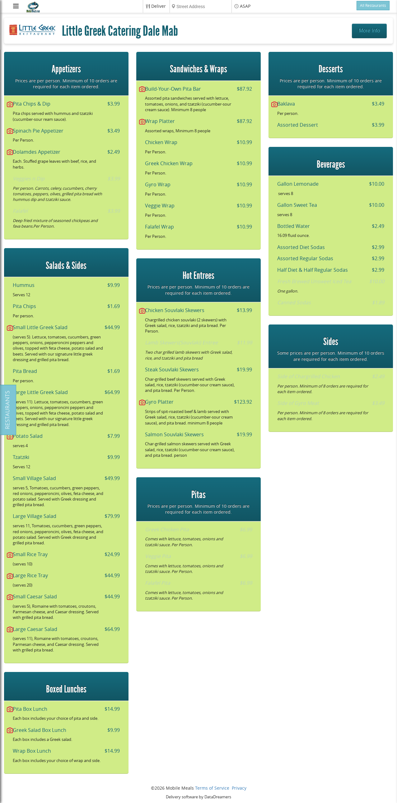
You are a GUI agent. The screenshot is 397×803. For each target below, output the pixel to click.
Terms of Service (212, 788)
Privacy (239, 788)
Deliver (158, 6)
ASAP (245, 6)
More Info (369, 30)
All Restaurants (373, 5)
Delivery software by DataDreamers (198, 797)
